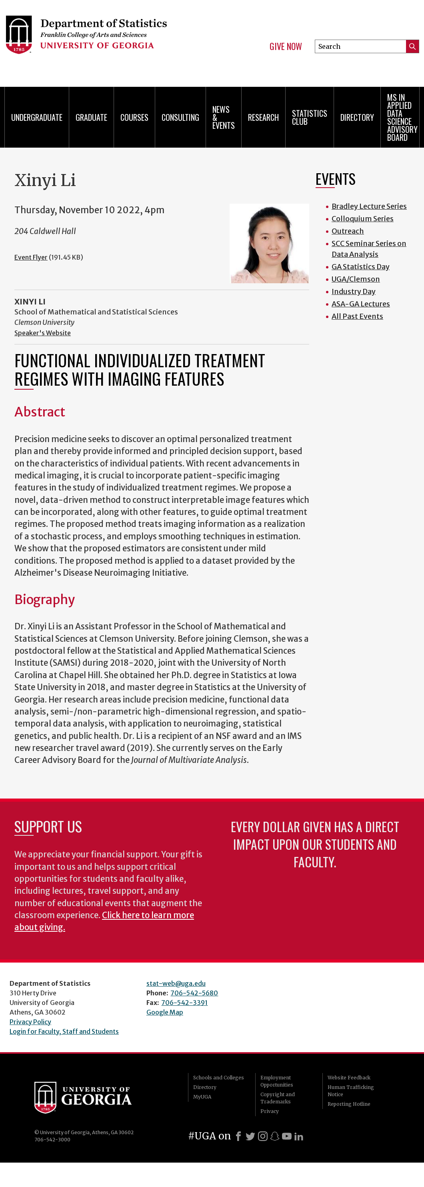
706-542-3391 (184, 1003)
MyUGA (202, 1097)
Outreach (348, 231)
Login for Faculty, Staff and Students (64, 1031)
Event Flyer (31, 257)
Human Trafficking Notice (351, 1090)
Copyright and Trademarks (277, 1098)
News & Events (223, 117)
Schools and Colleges (218, 1078)
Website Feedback (349, 1078)
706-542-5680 (194, 993)
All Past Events (357, 316)
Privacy (269, 1111)
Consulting (180, 117)
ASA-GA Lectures (361, 303)
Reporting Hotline (349, 1104)
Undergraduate (36, 117)
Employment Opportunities (276, 1081)
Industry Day (354, 291)
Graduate (91, 117)
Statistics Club (309, 117)
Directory (357, 117)
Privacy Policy (30, 1022)
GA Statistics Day (361, 266)
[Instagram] (263, 1136)
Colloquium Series (363, 218)
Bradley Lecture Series (369, 206)
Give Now (286, 46)
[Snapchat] (275, 1136)
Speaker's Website (42, 333)
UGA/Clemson (356, 279)
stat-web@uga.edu (176, 983)
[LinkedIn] (299, 1136)
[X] (250, 1136)
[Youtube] (287, 1136)
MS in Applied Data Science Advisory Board (402, 117)
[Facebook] (238, 1136)
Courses (134, 117)
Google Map (164, 1012)
